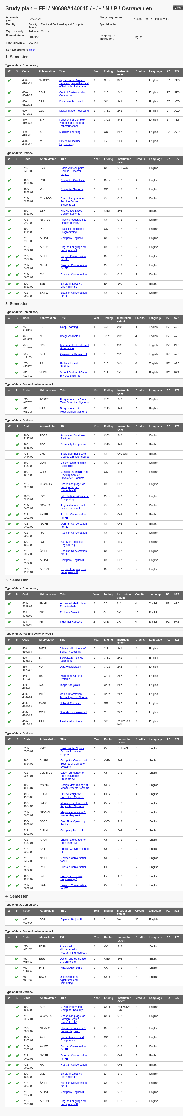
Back (178, 7)
